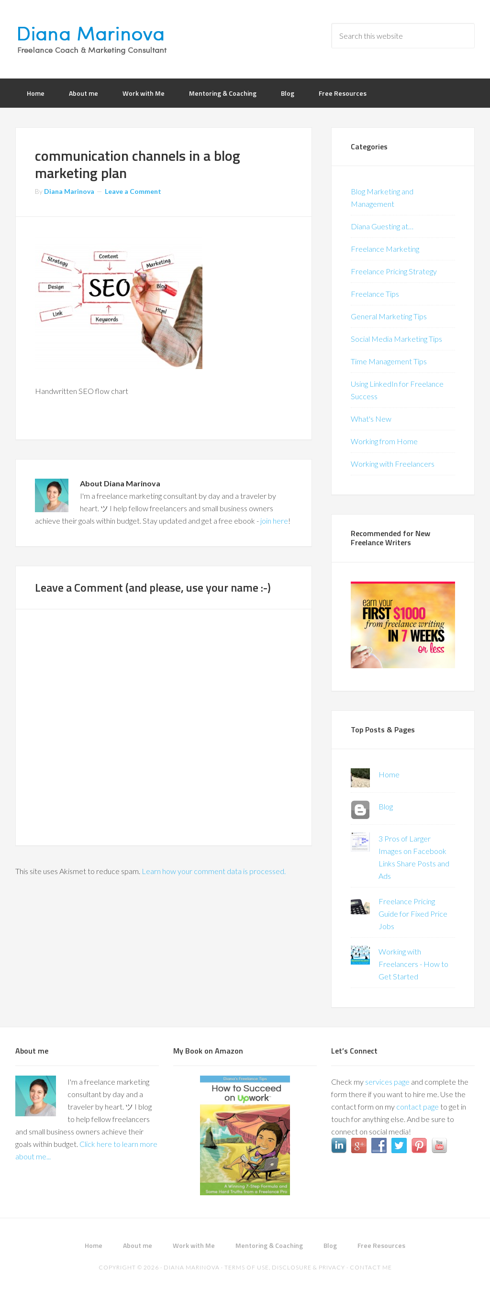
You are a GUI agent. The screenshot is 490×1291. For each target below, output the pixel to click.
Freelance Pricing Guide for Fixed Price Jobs (413, 914)
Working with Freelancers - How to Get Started (413, 964)
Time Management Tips (389, 361)
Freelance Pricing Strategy (394, 271)
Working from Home (384, 441)
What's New (371, 418)
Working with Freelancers (392, 463)
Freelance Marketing (385, 248)
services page (387, 1081)
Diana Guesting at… (382, 226)
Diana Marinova (91, 38)
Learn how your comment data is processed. (214, 871)
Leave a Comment (133, 191)
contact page (417, 1106)
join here (274, 520)
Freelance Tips (375, 293)
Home (389, 774)
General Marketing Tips (389, 316)
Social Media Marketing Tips (396, 338)
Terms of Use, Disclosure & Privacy (284, 1267)
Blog (386, 806)
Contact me (371, 1267)
